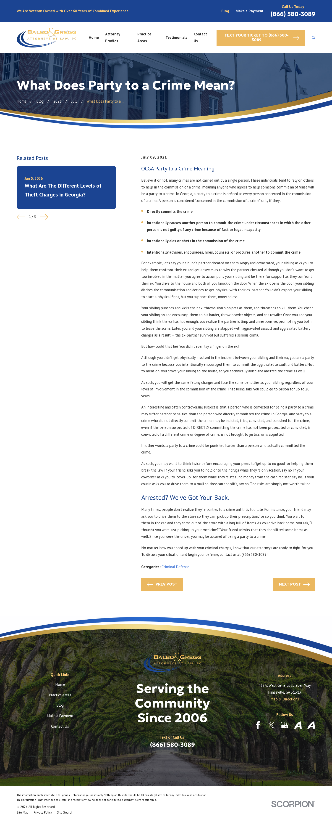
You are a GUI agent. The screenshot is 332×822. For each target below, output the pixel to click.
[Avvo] (298, 725)
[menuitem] (23, 812)
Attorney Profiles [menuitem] (112, 37)
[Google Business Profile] (284, 725)
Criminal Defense (175, 566)
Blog (225, 10)
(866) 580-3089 (292, 14)
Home (60, 684)
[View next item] (44, 217)
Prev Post (162, 584)
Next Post (294, 584)
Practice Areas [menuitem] (144, 37)
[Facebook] (258, 725)
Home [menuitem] (94, 37)
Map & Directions (284, 699)
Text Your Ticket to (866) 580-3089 (262, 37)
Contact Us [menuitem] (200, 37)
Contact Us (60, 726)
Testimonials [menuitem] (176, 37)
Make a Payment (250, 10)
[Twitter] (271, 725)
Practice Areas (60, 694)
